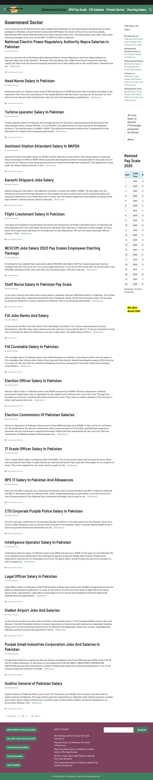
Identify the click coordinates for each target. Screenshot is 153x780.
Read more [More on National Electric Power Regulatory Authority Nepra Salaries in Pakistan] (15, 66)
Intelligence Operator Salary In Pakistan (38, 542)
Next (38, 716)
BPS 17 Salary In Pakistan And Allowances (39, 479)
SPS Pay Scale (78, 9)
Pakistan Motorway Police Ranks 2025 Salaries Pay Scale (133, 42)
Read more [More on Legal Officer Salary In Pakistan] (42, 595)
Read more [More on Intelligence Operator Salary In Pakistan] (29, 561)
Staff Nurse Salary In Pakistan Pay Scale (38, 284)
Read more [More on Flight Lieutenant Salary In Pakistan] (26, 233)
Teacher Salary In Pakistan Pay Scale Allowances (133, 67)
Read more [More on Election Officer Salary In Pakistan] (40, 400)
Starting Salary (136, 9)
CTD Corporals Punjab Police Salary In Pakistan (44, 510)
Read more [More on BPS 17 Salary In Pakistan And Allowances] (92, 496)
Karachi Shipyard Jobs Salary (29, 179)
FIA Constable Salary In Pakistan (32, 346)
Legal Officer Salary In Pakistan (31, 576)
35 (32, 716)
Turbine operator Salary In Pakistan (34, 111)
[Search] (141, 730)
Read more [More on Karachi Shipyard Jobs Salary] (59, 199)
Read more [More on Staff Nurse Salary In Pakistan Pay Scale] (98, 301)
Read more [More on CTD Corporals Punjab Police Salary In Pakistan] (59, 527)
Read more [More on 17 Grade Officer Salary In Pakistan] (72, 465)
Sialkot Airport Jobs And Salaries (32, 610)
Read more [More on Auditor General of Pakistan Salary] (37, 702)
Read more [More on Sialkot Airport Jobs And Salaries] (61, 629)
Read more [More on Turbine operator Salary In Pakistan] (61, 131)
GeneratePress (93, 776)
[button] (150, 9)
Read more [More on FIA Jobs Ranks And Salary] (98, 332)
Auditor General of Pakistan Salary (33, 683)
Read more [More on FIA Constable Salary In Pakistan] (26, 366)
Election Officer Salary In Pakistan (33, 380)
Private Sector (116, 9)
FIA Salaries (96, 9)
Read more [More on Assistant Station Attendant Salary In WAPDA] (51, 165)
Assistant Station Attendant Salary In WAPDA (42, 145)
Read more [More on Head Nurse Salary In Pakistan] (96, 97)
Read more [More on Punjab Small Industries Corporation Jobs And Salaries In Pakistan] (49, 668)
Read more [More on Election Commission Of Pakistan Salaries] (62, 434)
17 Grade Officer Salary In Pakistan (33, 448)
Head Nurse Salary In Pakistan (30, 80)
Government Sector (54, 9)
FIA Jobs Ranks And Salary (27, 315)
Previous (10, 716)
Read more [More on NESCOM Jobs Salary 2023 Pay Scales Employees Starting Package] (92, 269)
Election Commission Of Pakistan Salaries (39, 414)
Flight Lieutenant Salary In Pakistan (35, 213)
